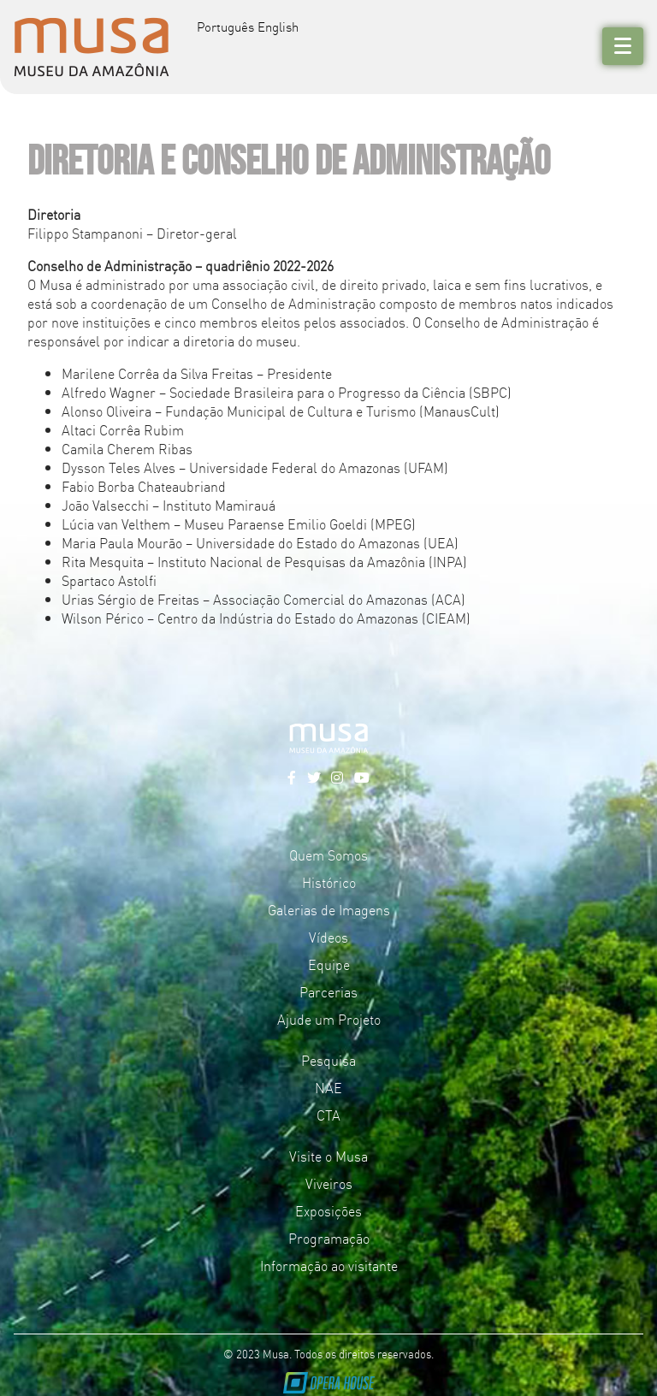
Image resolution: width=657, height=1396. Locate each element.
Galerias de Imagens (329, 909)
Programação (329, 1237)
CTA (328, 1114)
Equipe (329, 964)
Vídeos (328, 936)
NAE (328, 1087)
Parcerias (328, 991)
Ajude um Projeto (329, 1018)
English (278, 26)
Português (225, 26)
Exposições (328, 1210)
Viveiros (328, 1183)
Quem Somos (328, 854)
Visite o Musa (328, 1155)
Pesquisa (328, 1059)
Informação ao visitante (329, 1265)
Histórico (329, 881)
